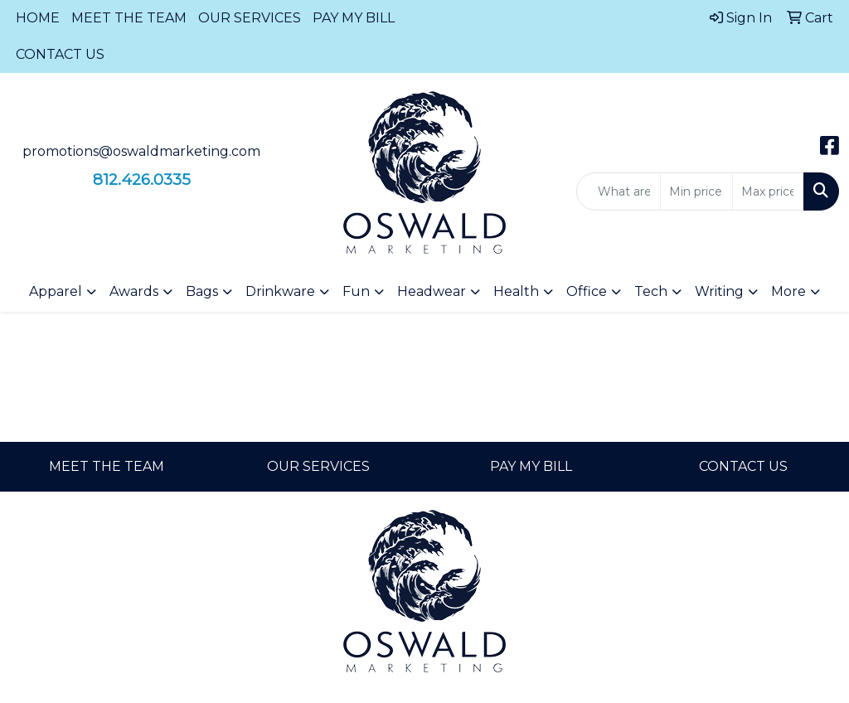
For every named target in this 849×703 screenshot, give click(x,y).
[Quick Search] (618, 191)
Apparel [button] (55, 291)
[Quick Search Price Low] (696, 191)
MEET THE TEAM (129, 18)
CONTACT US (60, 54)
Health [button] (516, 291)
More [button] (788, 291)
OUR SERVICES (249, 18)
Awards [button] (133, 291)
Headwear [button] (431, 291)
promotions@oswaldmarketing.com (141, 151)
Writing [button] (719, 291)
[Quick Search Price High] (768, 191)
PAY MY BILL (354, 18)
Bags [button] (202, 291)
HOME (38, 18)
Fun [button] (356, 291)
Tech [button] (650, 291)
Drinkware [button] (280, 291)
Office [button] (586, 291)
